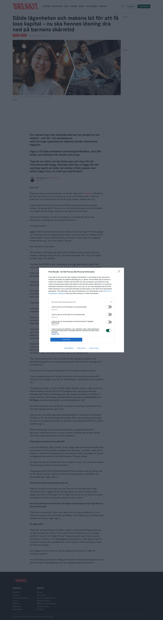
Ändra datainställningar (47, 604)
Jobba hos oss (43, 606)
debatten (87, 193)
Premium (16, 595)
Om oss (40, 592)
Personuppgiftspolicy (46, 598)
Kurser (15, 601)
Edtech (24, 35)
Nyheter (16, 592)
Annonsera (41, 595)
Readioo (16, 35)
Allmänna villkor (43, 601)
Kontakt (40, 609)
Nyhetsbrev (17, 609)
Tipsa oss (16, 606)
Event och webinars (21, 598)
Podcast (16, 604)
